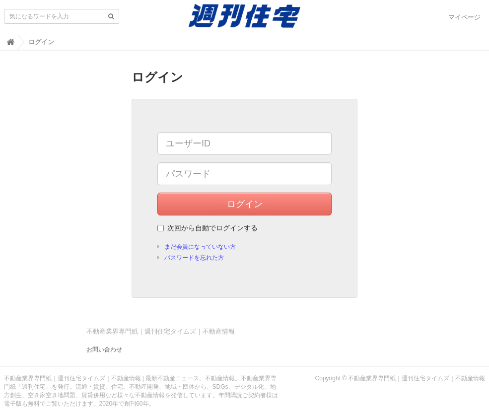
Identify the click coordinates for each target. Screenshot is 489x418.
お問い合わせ (104, 349)
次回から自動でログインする (207, 228)
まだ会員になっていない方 (200, 246)
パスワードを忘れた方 (194, 257)
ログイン (245, 204)
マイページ (464, 17)
